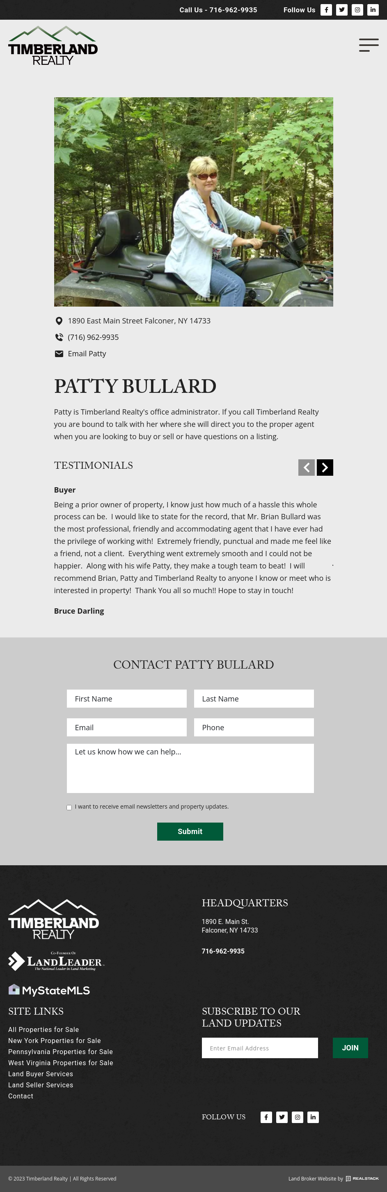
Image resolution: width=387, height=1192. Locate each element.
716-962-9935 (223, 951)
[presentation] (264, 1079)
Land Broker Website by (316, 1178)
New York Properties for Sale (54, 1041)
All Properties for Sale (43, 1030)
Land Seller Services (40, 1085)
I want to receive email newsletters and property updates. (152, 806)
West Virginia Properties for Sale (60, 1063)
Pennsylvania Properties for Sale (60, 1052)
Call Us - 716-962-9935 (218, 10)
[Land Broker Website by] (362, 1179)
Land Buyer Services (40, 1074)
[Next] (325, 467)
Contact (21, 1096)
